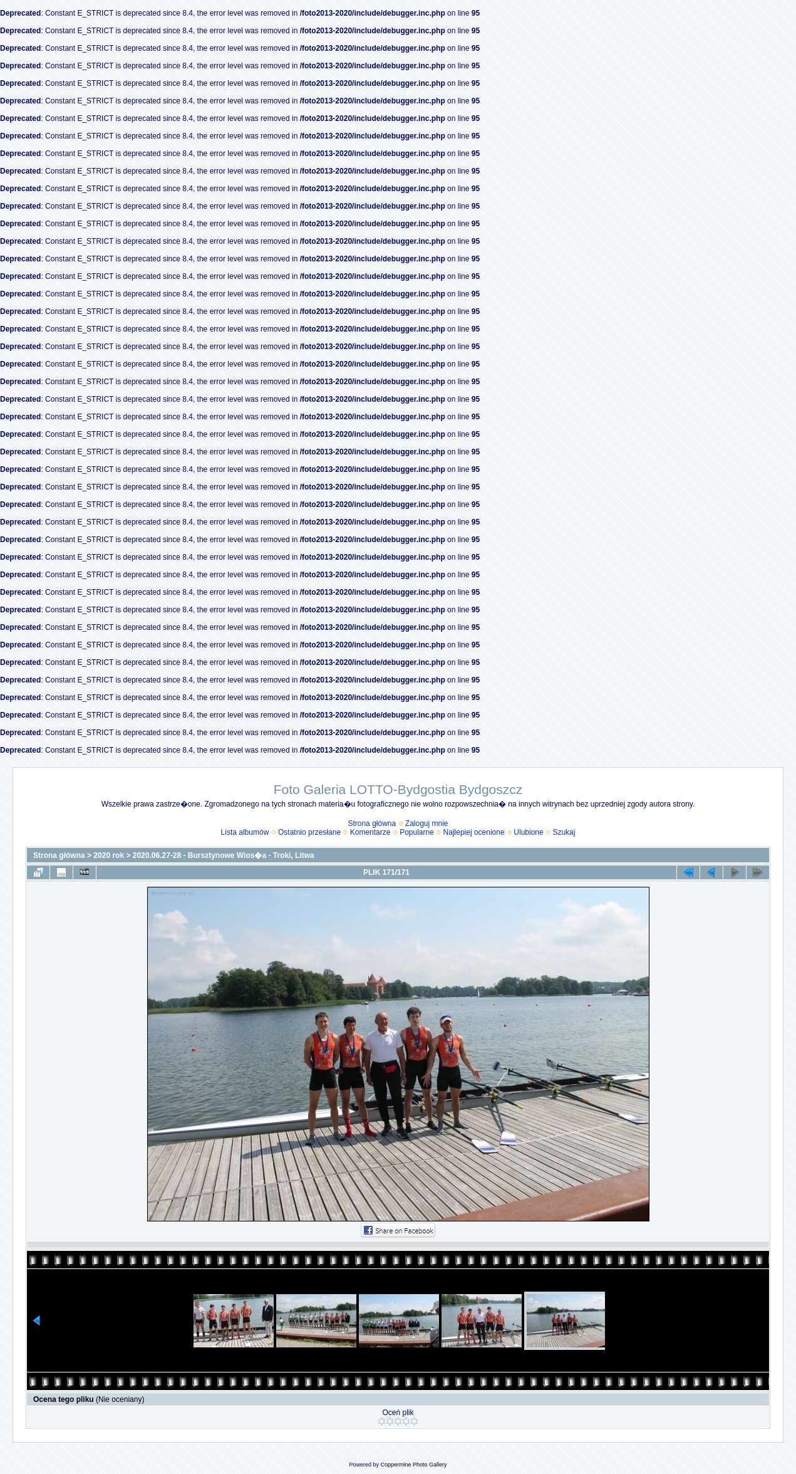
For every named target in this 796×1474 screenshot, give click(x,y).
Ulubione (528, 832)
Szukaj (563, 832)
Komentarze (370, 832)
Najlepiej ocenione (474, 832)
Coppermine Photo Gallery (413, 1464)
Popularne (417, 832)
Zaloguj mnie (426, 823)
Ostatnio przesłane (309, 832)
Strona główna (372, 823)
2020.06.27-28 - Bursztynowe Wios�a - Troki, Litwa (223, 855)
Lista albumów (245, 832)
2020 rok (108, 855)
